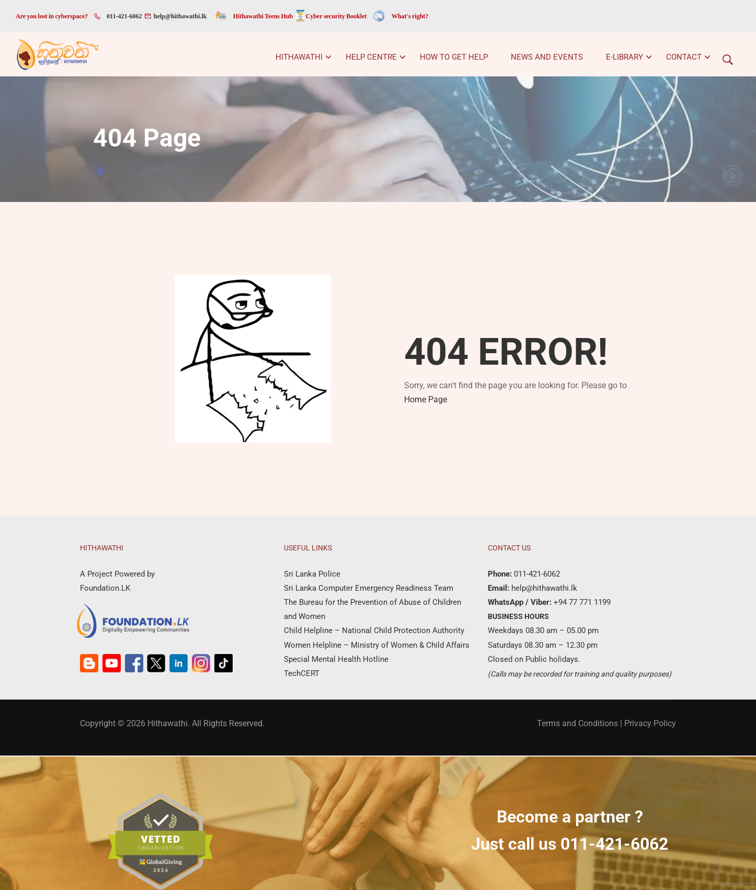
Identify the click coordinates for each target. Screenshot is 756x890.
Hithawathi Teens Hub (263, 16)
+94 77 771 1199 (581, 603)
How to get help (454, 57)
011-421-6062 (124, 16)
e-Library (624, 57)
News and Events (547, 57)
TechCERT (301, 674)
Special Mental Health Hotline (336, 660)
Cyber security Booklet (336, 16)
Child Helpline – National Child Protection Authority (374, 632)
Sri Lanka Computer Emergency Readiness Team (368, 589)
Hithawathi (299, 57)
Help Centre (371, 57)
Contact (684, 57)
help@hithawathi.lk (179, 16)
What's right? (410, 16)
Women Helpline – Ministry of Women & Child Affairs (376, 646)
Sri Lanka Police (312, 575)
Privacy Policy (650, 724)
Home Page (425, 400)
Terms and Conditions (577, 724)
